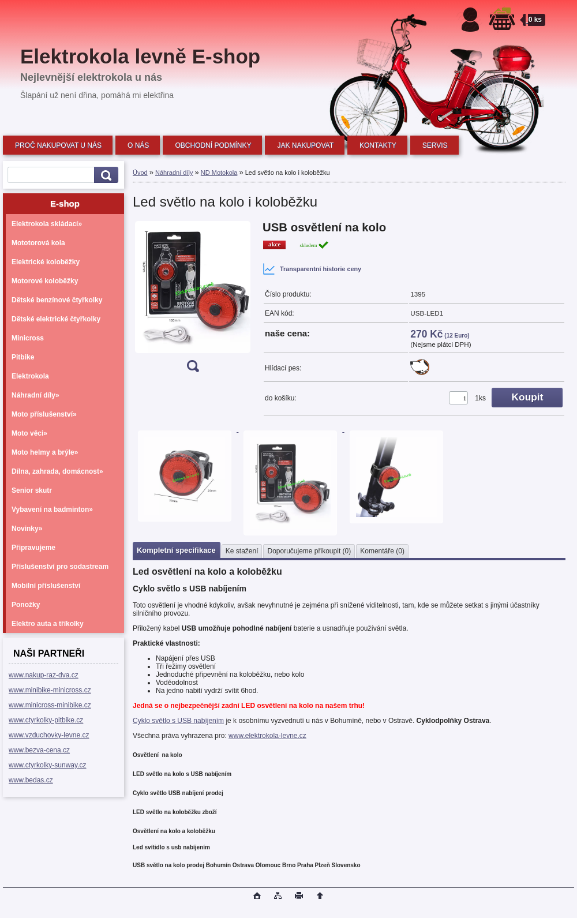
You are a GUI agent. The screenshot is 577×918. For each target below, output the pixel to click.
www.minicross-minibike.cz (50, 705)
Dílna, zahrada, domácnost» (57, 471)
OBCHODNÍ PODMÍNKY (213, 145)
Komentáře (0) (382, 551)
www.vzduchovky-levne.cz (49, 735)
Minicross (28, 338)
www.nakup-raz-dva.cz (43, 675)
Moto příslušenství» (44, 414)
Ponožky (26, 605)
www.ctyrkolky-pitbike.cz (46, 720)
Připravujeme (33, 548)
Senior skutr (32, 490)
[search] (104, 175)
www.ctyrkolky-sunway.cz (47, 765)
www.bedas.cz (31, 780)
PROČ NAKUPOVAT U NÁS (58, 145)
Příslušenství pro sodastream (60, 567)
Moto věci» (29, 433)
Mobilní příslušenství (46, 586)
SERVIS (435, 145)
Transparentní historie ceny (312, 269)
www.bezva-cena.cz (39, 750)
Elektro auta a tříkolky (48, 624)
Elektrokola (30, 376)
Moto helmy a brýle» (45, 452)
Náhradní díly (174, 172)
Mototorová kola (38, 243)
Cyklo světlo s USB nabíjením (178, 721)
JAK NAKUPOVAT (305, 145)
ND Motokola (219, 172)
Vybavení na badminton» (52, 509)
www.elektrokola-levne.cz (267, 736)
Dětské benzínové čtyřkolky (57, 300)
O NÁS (138, 145)
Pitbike (23, 357)
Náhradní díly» (35, 395)
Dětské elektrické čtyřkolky (56, 319)
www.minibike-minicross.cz (50, 690)
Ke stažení (242, 551)
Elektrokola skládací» (47, 224)
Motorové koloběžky (45, 281)
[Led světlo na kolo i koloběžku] (193, 300)
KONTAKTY (377, 145)
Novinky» (27, 528)
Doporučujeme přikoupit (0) (309, 551)
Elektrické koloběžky (46, 262)
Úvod (140, 172)
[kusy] (458, 397)
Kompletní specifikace (176, 550)
